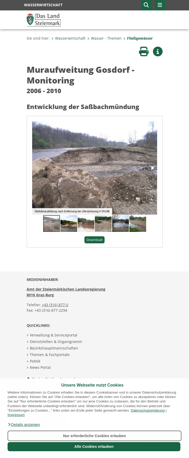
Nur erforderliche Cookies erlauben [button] (94, 436)
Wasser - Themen (104, 38)
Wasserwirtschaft (68, 38)
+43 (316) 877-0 (55, 304)
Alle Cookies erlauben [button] (93, 446)
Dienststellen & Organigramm (56, 341)
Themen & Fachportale (50, 354)
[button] (24, 425)
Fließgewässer (138, 38)
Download (94, 239)
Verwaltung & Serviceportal (53, 335)
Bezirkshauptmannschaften (54, 348)
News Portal (40, 367)
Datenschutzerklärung (148, 410)
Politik (35, 361)
